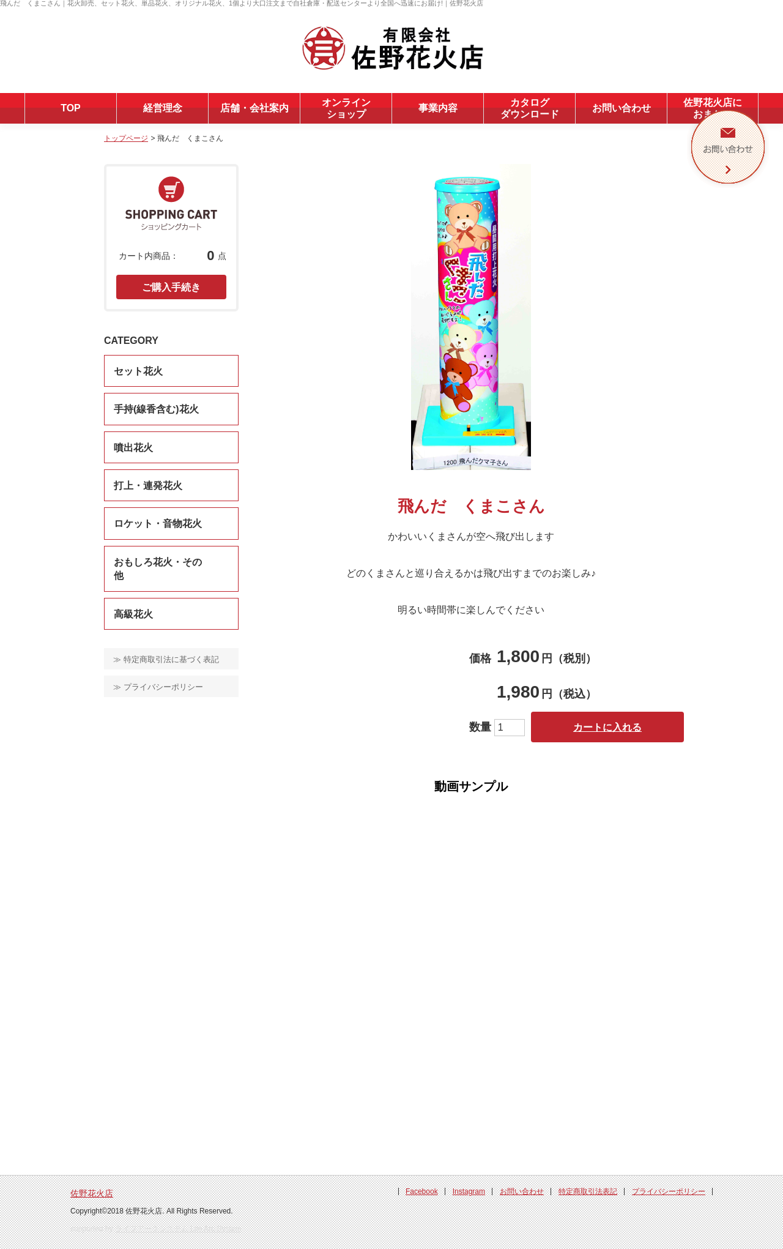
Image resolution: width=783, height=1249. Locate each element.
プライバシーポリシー (668, 1191)
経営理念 (162, 108)
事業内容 (438, 108)
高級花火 (133, 614)
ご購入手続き (171, 287)
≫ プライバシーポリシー (158, 687)
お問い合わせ (621, 108)
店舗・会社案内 (254, 108)
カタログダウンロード (529, 108)
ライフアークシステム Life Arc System (178, 1229)
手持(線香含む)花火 (156, 409)
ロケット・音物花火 (158, 523)
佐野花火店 (91, 1193)
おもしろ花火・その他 (158, 569)
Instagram (469, 1191)
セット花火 (138, 371)
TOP (71, 108)
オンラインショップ (346, 108)
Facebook (422, 1191)
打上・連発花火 (148, 485)
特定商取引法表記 (587, 1191)
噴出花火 (133, 447)
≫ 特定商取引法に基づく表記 (166, 659)
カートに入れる (607, 727)
